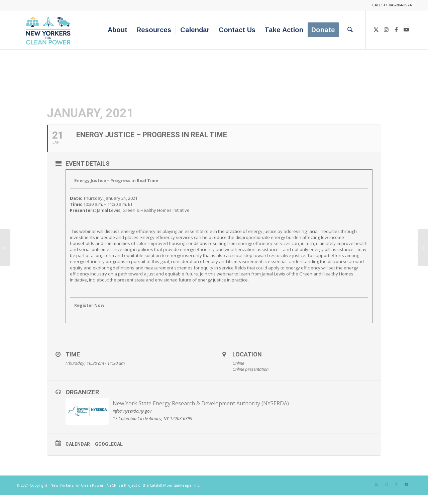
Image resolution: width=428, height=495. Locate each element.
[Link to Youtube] (406, 29)
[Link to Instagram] (386, 29)
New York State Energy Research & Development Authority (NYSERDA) (201, 403)
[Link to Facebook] (396, 29)
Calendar (78, 444)
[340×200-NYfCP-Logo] (50, 29)
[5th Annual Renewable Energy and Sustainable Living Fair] (5, 247)
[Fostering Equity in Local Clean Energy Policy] (423, 247)
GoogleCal (109, 444)
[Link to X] (376, 29)
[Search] (350, 29)
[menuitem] (117, 29)
